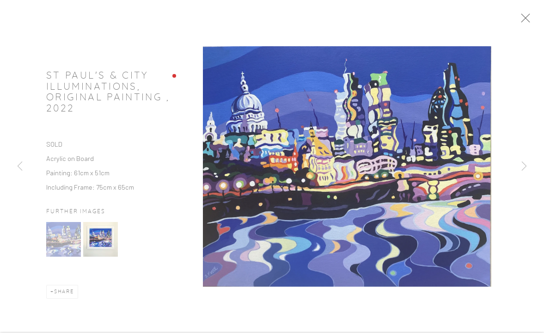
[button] (63, 241)
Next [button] (524, 166)
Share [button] (64, 293)
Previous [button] (20, 166)
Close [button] (526, 21)
